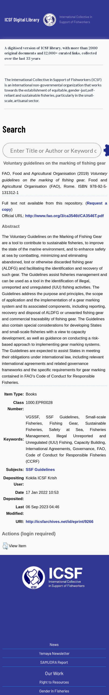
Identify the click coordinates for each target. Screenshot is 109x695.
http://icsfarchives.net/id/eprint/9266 (59, 521)
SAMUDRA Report (54, 662)
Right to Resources (54, 682)
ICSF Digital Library (22, 19)
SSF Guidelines (40, 469)
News (54, 644)
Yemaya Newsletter (54, 653)
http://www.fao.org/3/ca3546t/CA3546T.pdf (64, 216)
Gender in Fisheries (54, 691)
